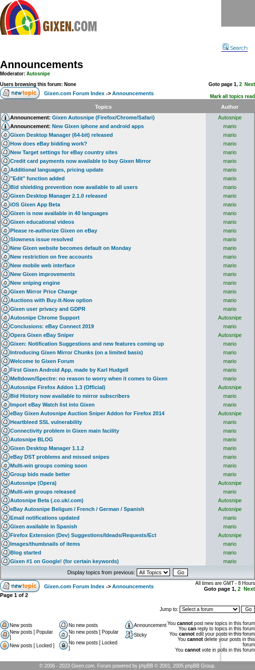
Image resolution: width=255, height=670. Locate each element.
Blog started (25, 552)
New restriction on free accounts (51, 257)
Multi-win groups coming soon (48, 465)
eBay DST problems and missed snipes (59, 457)
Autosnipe (38, 73)
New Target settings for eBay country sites (63, 152)
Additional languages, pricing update (56, 170)
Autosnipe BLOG (31, 439)
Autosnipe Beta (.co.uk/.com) (47, 500)
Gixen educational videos (42, 222)
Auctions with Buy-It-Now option (51, 300)
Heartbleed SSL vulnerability (46, 422)
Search (235, 47)
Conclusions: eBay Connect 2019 (52, 326)
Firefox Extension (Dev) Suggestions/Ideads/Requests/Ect (83, 535)
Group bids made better (40, 474)
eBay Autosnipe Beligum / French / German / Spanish (77, 509)
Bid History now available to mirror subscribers (70, 396)
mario (230, 126)
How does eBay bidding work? (48, 143)
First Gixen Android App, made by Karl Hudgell (69, 370)
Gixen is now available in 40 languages (59, 213)
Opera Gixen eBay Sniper (42, 335)
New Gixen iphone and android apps (98, 126)
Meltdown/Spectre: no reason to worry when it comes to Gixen (89, 378)
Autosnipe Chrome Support (45, 317)
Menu (238, 13)
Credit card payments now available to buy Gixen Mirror (80, 161)
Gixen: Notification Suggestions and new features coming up (87, 344)
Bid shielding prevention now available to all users (74, 187)
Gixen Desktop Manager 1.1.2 (47, 448)
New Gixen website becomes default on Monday (70, 248)
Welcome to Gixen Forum (42, 361)
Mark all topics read (232, 96)
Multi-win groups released (43, 492)
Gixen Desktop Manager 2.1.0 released (58, 196)
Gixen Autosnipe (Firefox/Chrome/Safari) (103, 117)
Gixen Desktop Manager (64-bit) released (61, 135)
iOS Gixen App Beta (35, 204)
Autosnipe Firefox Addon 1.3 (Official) (57, 387)
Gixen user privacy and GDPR (47, 309)
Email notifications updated (45, 518)
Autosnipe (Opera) (33, 483)
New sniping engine (35, 283)
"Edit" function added (37, 178)
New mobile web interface (42, 265)
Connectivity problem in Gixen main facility (64, 431)
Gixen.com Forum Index (74, 93)
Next (249, 84)
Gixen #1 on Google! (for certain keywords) (64, 561)
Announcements (41, 64)
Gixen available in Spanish (43, 526)
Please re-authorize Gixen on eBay (53, 230)
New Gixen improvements (42, 274)
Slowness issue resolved (41, 239)
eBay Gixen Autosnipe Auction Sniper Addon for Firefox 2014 (87, 413)
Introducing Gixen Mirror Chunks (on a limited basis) (76, 352)
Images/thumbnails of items (45, 544)
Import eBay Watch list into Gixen (52, 405)
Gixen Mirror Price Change (43, 291)
